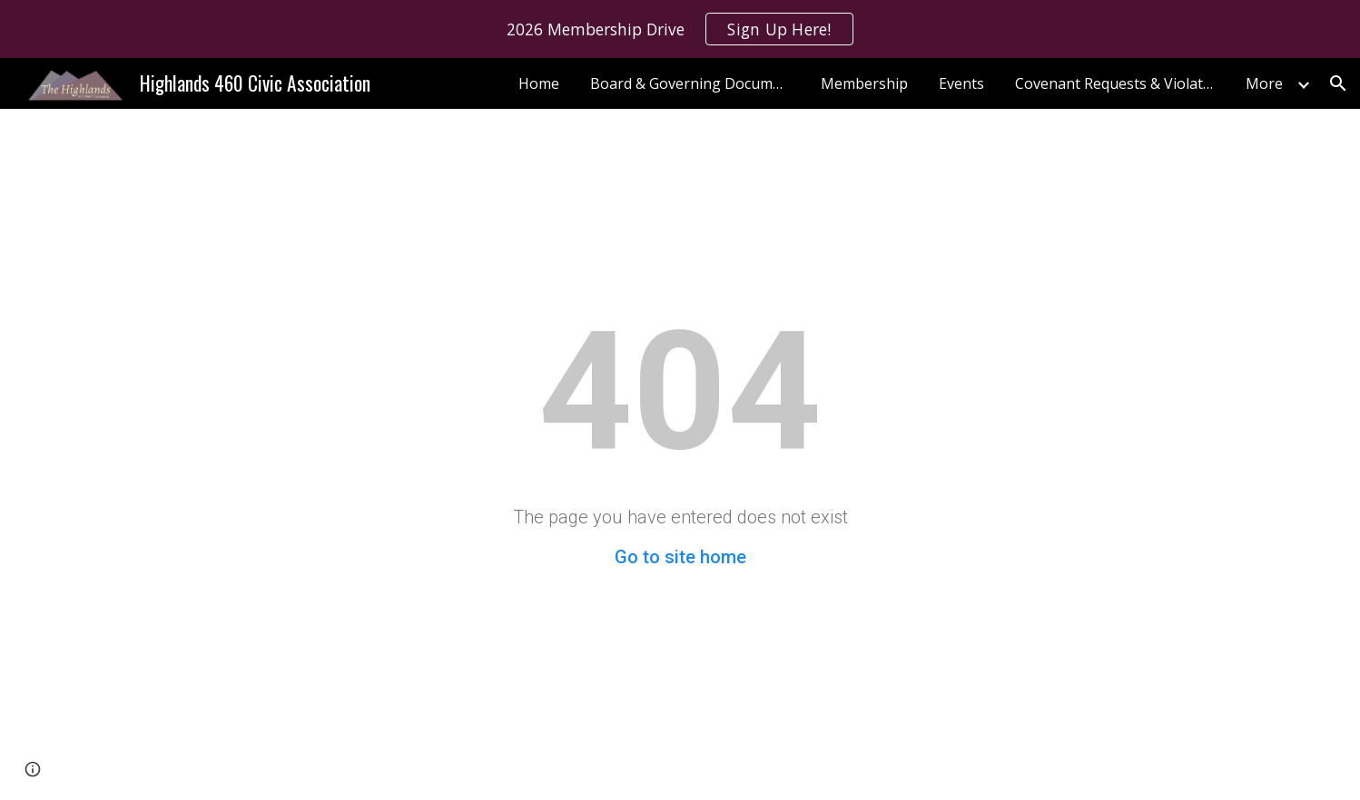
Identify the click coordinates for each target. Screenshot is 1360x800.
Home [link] (538, 83)
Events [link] (961, 83)
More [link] (1264, 83)
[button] (1338, 83)
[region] (680, 29)
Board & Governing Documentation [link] (694, 83)
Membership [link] (864, 83)
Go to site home (680, 557)
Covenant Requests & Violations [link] (1119, 83)
